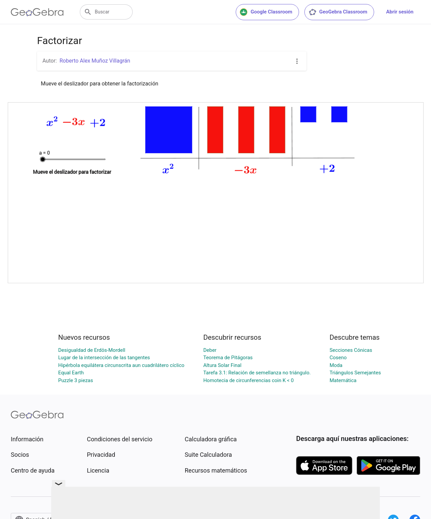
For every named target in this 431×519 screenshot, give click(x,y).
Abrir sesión (399, 12)
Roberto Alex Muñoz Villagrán (95, 61)
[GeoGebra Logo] (37, 12)
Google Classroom (266, 12)
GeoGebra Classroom (337, 12)
